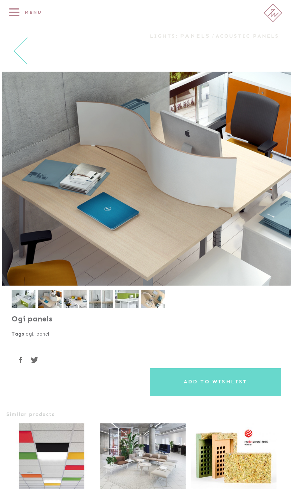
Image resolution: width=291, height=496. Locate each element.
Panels (195, 35)
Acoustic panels (247, 36)
